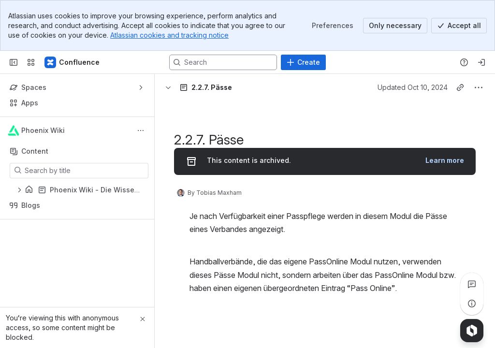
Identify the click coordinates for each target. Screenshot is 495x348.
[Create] (303, 62)
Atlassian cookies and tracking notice (169, 35)
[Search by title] (85, 170)
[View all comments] (472, 284)
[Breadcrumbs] (190, 87)
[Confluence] (72, 62)
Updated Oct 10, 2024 (413, 87)
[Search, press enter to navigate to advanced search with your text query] (223, 62)
